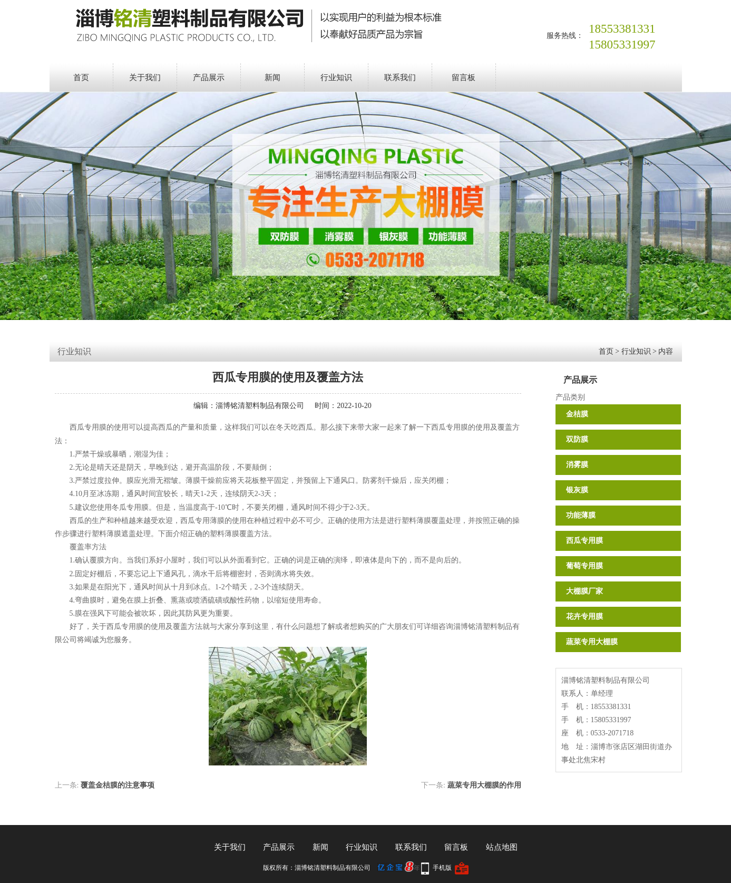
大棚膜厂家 (584, 591)
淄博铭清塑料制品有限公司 (260, 406)
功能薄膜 (581, 515)
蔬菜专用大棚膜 (592, 642)
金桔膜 (577, 414)
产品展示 (209, 77)
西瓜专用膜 (584, 541)
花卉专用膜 (584, 616)
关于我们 (145, 77)
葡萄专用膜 (584, 566)
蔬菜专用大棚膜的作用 (484, 785)
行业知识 (336, 77)
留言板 (463, 77)
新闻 (272, 77)
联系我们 (400, 77)
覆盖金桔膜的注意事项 (117, 785)
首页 (81, 77)
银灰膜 (577, 490)
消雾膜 (577, 465)
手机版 (442, 867)
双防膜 (577, 439)
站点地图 (502, 847)
